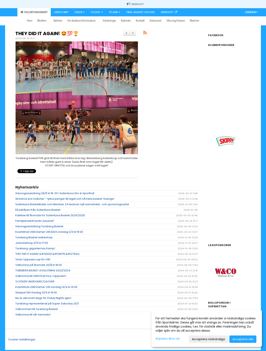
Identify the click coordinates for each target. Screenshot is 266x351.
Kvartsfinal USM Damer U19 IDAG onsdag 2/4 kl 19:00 (49, 232)
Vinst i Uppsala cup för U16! (33, 259)
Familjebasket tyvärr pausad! (34, 221)
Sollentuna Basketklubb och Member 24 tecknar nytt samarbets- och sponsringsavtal (72, 204)
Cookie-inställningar (21, 339)
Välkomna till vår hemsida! (33, 314)
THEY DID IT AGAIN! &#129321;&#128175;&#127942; (47, 254)
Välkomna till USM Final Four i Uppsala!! (40, 276)
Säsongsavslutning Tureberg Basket (39, 226)
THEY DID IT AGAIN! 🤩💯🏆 (47, 33)
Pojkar (114, 12)
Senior (79, 12)
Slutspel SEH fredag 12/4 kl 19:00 (36, 292)
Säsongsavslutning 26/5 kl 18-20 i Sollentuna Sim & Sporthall (54, 193)
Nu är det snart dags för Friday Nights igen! (43, 298)
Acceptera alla (242, 339)
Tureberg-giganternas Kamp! (35, 248)
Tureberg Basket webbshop (34, 237)
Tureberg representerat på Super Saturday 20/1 (47, 303)
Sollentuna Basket (34, 12)
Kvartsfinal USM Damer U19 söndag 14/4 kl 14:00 (46, 287)
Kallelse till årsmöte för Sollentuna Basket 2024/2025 (50, 215)
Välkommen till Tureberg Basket (36, 309)
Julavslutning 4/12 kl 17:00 (31, 243)
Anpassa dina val (167, 338)
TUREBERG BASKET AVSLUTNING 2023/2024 (42, 270)
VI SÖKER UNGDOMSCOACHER (34, 281)
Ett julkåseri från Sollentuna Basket (37, 210)
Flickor (97, 12)
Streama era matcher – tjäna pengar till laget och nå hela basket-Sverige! (64, 199)
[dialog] (206, 328)
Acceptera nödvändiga (208, 339)
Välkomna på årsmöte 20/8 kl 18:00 (38, 265)
